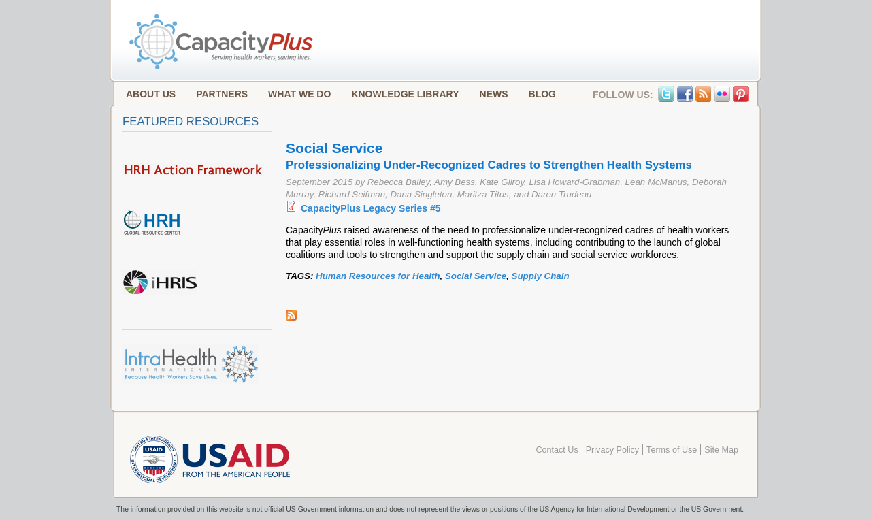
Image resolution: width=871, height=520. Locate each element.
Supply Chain (541, 276)
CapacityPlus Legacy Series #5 (370, 208)
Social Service (475, 276)
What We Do (299, 93)
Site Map (721, 450)
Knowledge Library (405, 93)
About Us (151, 93)
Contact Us (557, 450)
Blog (542, 93)
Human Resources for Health (378, 276)
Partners (222, 93)
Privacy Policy (612, 450)
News (494, 93)
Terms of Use (671, 450)
